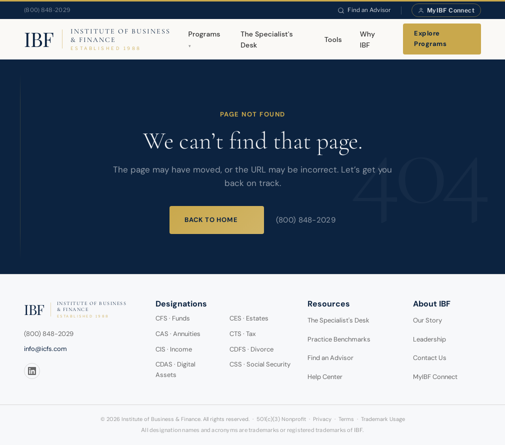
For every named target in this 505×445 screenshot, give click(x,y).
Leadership (429, 339)
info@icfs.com (45, 348)
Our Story (427, 320)
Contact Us (429, 358)
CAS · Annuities (178, 334)
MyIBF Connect (446, 10)
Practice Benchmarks (339, 339)
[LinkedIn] (32, 371)
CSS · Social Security (260, 364)
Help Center (325, 376)
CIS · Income (174, 349)
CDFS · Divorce (252, 349)
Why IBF (367, 40)
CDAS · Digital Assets (176, 369)
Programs (204, 34)
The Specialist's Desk (266, 40)
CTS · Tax (243, 334)
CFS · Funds (173, 318)
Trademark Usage (383, 419)
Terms (346, 419)
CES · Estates (249, 318)
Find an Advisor (364, 10)
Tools (333, 39)
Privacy (322, 419)
